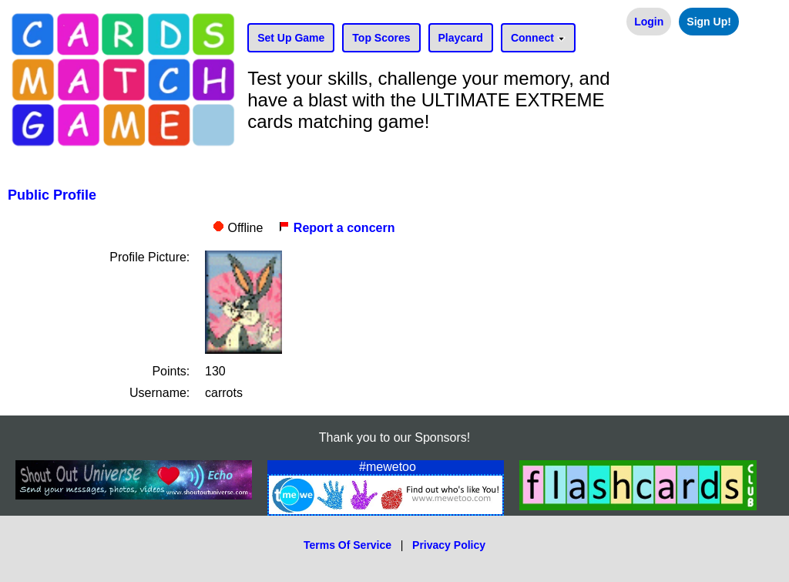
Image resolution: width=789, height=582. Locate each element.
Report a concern (336, 227)
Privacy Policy (448, 545)
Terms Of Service (347, 545)
